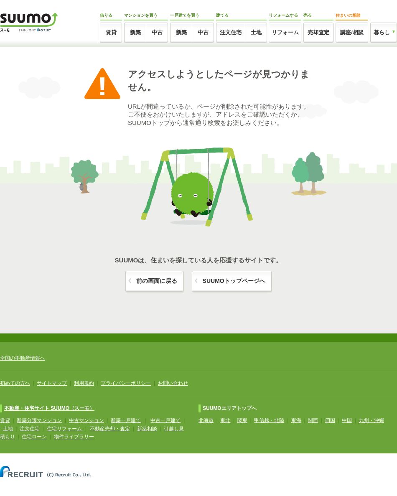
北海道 (206, 420)
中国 (347, 420)
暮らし (382, 32)
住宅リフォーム (64, 429)
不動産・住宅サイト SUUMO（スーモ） (49, 408)
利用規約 (84, 383)
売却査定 (318, 32)
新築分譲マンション (39, 420)
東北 (225, 420)
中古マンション (86, 420)
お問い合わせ (173, 383)
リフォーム (285, 32)
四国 (330, 420)
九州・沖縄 (371, 420)
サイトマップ (52, 383)
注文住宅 (231, 32)
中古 (157, 32)
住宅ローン (34, 437)
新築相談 (147, 429)
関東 (242, 420)
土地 (256, 32)
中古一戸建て (165, 420)
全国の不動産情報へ (22, 358)
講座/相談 (352, 32)
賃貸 (111, 32)
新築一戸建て (126, 420)
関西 (313, 420)
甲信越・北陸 (269, 420)
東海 (296, 420)
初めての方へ (15, 383)
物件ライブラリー (74, 437)
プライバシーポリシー (126, 383)
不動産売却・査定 (110, 429)
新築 (135, 32)
